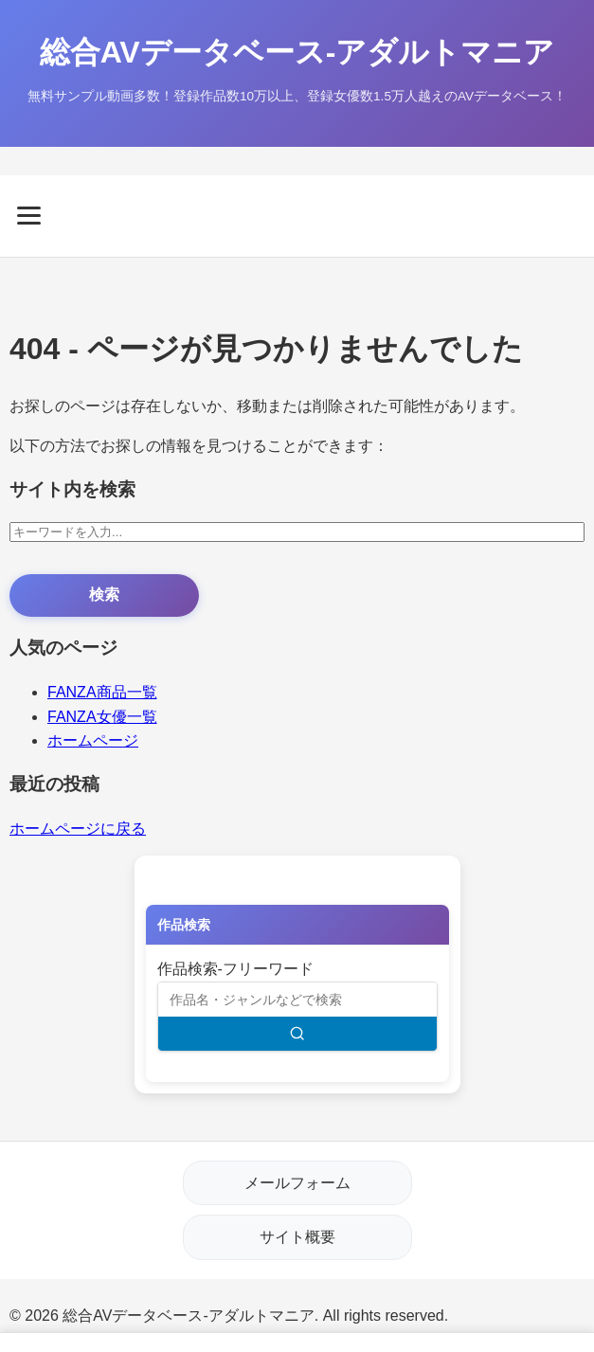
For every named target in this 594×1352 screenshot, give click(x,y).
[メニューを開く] (297, 215)
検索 (104, 594)
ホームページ (92, 740)
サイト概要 (297, 1237)
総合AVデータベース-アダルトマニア (297, 52)
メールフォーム (297, 1183)
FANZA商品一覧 (102, 692)
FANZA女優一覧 (102, 717)
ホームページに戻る (77, 828)
